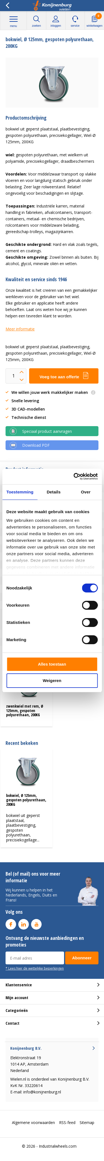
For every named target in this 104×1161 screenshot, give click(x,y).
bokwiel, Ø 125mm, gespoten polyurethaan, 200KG (26, 800)
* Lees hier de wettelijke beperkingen (35, 968)
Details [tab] (53, 492)
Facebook (11, 923)
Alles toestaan (52, 664)
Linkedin (23, 923)
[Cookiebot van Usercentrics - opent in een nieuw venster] (74, 476)
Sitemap (87, 1122)
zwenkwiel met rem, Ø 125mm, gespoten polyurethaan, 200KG (24, 710)
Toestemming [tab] (20, 492)
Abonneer (82, 957)
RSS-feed (67, 1122)
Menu (13, 22)
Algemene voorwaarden (33, 1122)
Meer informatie (20, 329)
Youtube (36, 923)
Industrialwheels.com (58, 1146)
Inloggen (55, 21)
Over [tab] (86, 492)
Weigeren (52, 680)
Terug (7, 5)
